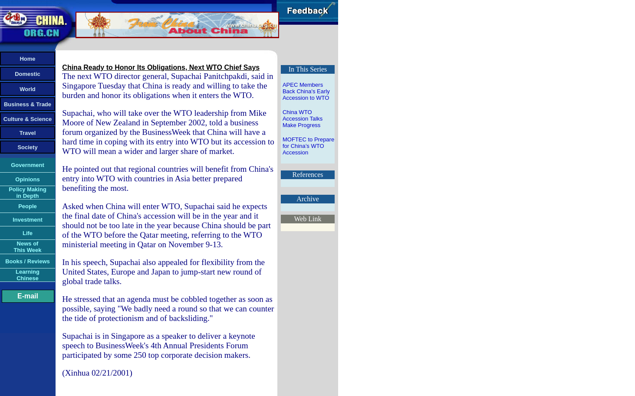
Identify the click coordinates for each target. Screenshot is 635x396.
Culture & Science (27, 119)
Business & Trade (27, 104)
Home (27, 59)
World (28, 89)
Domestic (27, 74)
